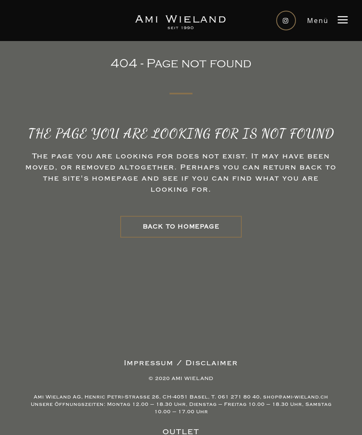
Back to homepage (181, 226)
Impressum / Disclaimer (181, 363)
